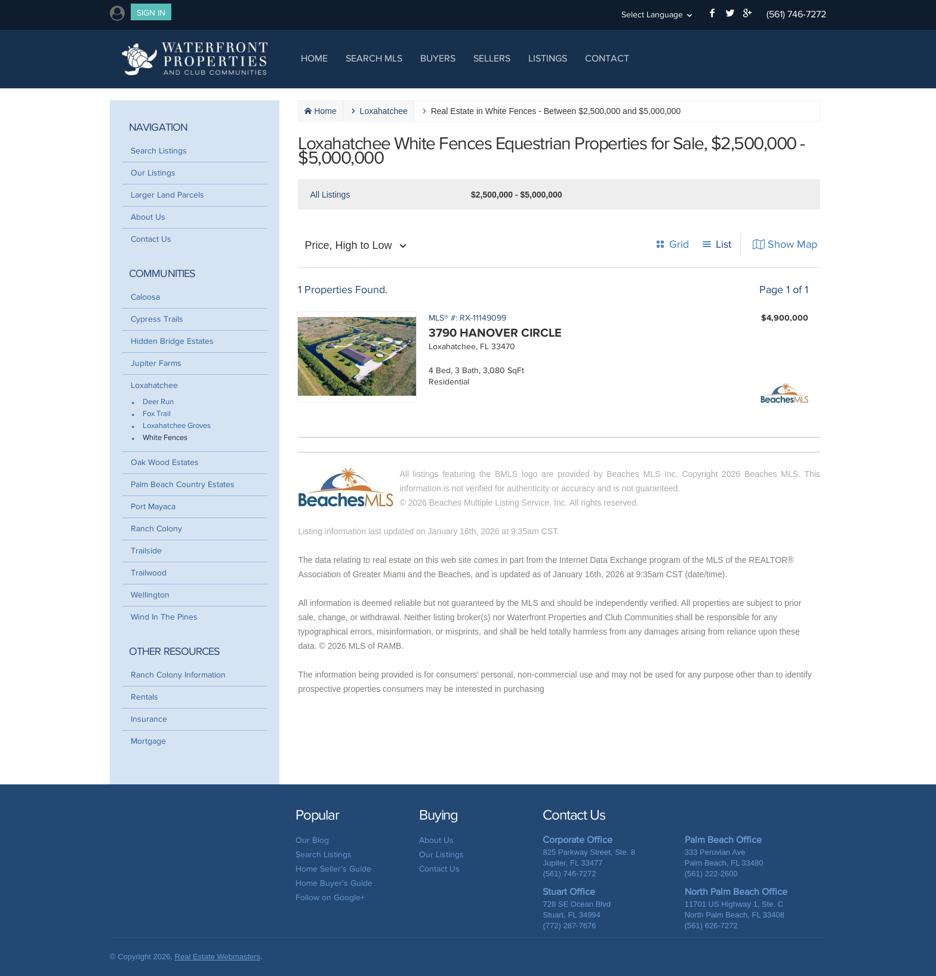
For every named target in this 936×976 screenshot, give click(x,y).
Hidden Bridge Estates (172, 341)
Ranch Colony (156, 528)
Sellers (491, 58)
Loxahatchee (154, 385)
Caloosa (145, 297)
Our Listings (153, 172)
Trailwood (149, 572)
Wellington (150, 594)
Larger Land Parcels (167, 194)
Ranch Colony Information (178, 674)
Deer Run (158, 402)
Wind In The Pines (164, 616)
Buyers (437, 58)
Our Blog (312, 840)
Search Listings (159, 150)
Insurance (149, 719)
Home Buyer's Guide (333, 883)
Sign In (151, 12)
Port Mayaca (153, 506)
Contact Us (151, 239)
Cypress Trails (157, 319)
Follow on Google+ (330, 897)
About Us (148, 217)
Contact (607, 58)
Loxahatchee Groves (177, 426)
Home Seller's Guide (333, 868)
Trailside (146, 550)
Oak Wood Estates (165, 462)
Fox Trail (157, 414)
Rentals (144, 696)
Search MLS (374, 58)
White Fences (165, 438)
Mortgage (148, 741)
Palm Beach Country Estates (183, 484)
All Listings (330, 194)
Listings (547, 58)
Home (314, 58)
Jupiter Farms (156, 363)
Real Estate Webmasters (218, 956)
